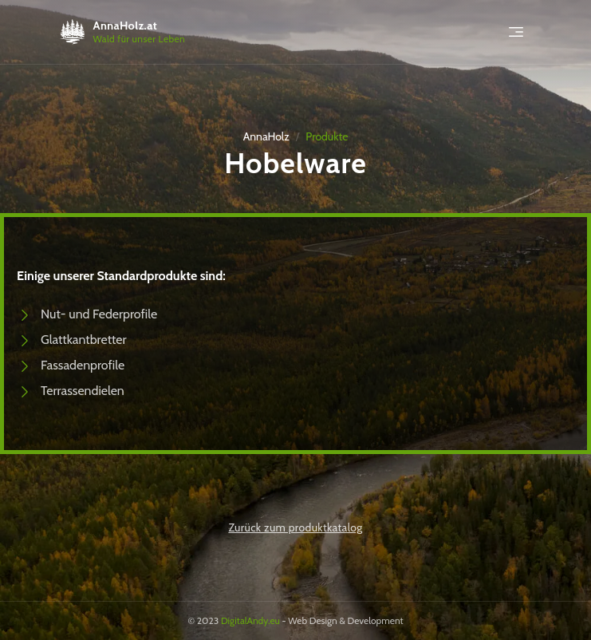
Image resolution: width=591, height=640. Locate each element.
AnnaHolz (266, 136)
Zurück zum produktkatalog (295, 527)
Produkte (326, 136)
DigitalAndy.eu (250, 620)
